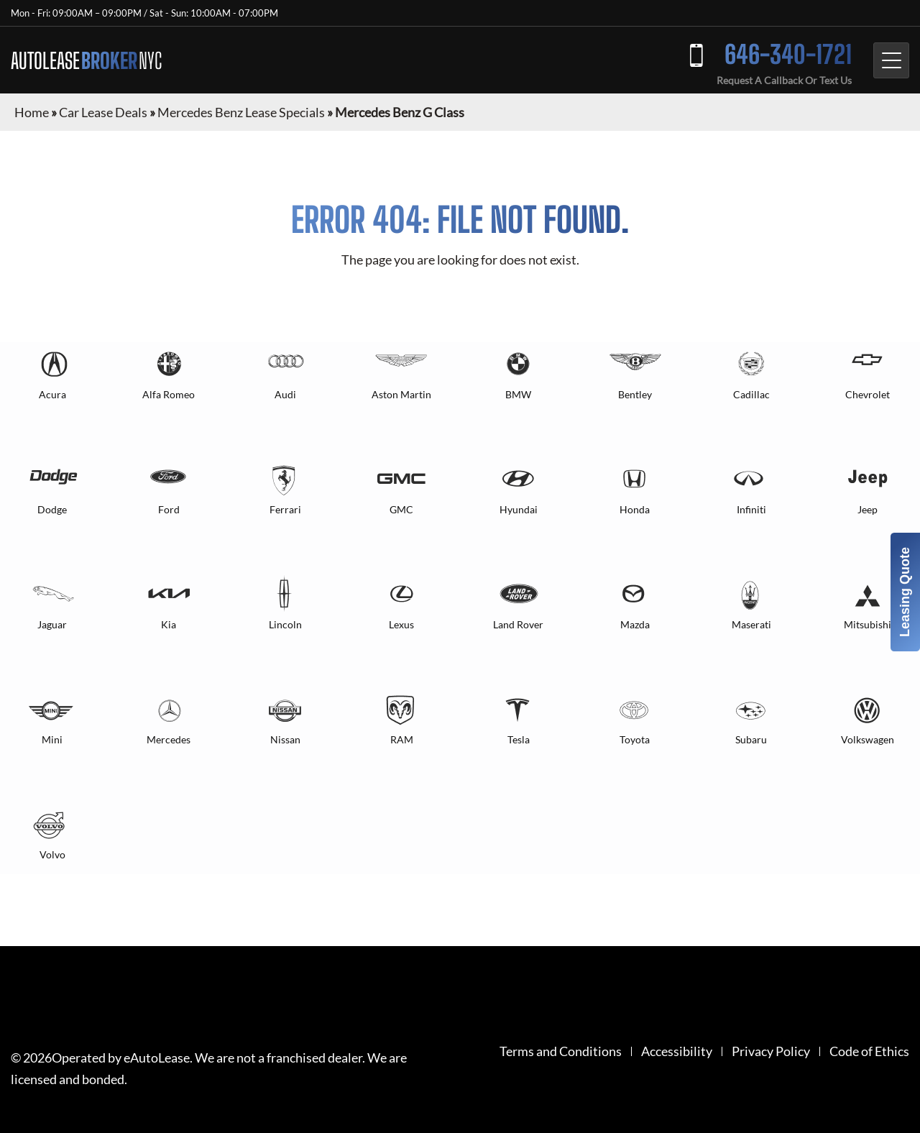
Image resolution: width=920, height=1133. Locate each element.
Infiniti (751, 509)
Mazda (635, 624)
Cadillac (751, 394)
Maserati (751, 624)
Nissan (285, 739)
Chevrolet (867, 394)
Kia (168, 624)
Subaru (751, 739)
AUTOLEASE (86, 60)
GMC (401, 509)
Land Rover (518, 624)
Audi (285, 394)
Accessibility (676, 1051)
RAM (401, 739)
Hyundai (519, 509)
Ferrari (285, 509)
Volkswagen (867, 739)
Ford (169, 509)
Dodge (52, 509)
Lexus (401, 624)
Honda (635, 509)
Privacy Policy (771, 1051)
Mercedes (168, 739)
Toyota (635, 739)
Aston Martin (401, 394)
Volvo (52, 854)
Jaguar (52, 624)
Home (31, 112)
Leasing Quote (905, 592)
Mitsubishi (867, 624)
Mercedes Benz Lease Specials (241, 112)
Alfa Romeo (168, 394)
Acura (52, 394)
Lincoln (285, 624)
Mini (52, 739)
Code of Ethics (869, 1051)
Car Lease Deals (103, 112)
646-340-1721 (788, 54)
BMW (518, 394)
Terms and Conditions (561, 1051)
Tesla (518, 739)
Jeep (867, 509)
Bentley (635, 394)
